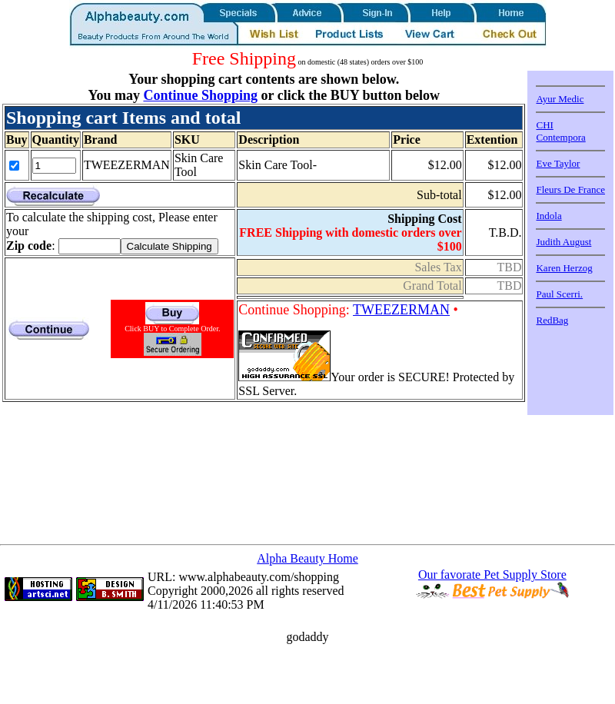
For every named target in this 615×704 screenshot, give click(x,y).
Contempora (560, 137)
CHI (544, 125)
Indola (548, 215)
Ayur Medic (559, 99)
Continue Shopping (200, 95)
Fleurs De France (570, 189)
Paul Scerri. (559, 294)
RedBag (552, 320)
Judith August (563, 241)
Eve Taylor (558, 163)
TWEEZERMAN (401, 309)
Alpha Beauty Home (307, 558)
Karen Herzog (564, 268)
